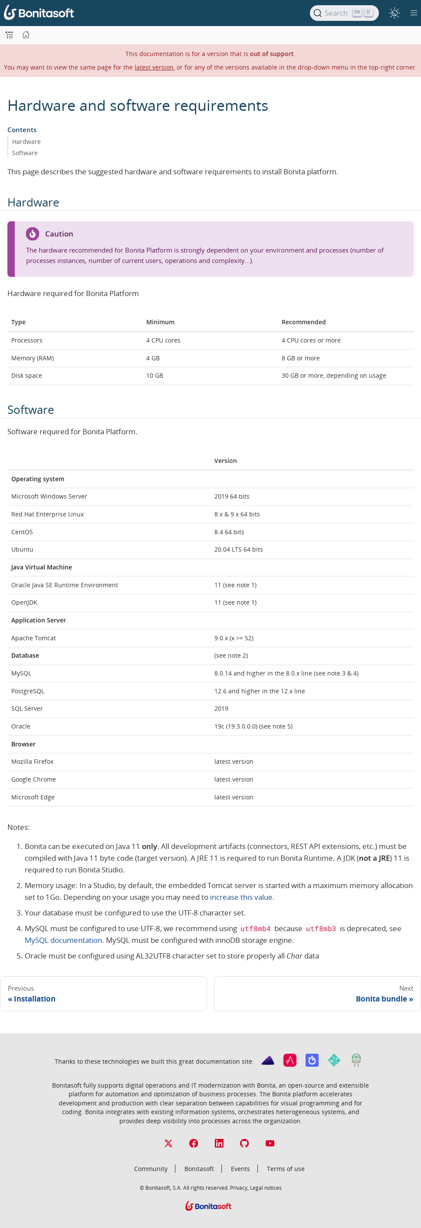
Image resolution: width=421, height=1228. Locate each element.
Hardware (26, 141)
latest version (154, 67)
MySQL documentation (63, 940)
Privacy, (239, 1187)
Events (240, 1169)
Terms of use (286, 1169)
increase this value (241, 897)
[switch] (394, 13)
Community (151, 1169)
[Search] (344, 13)
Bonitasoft (199, 1169)
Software (25, 153)
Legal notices (266, 1187)
